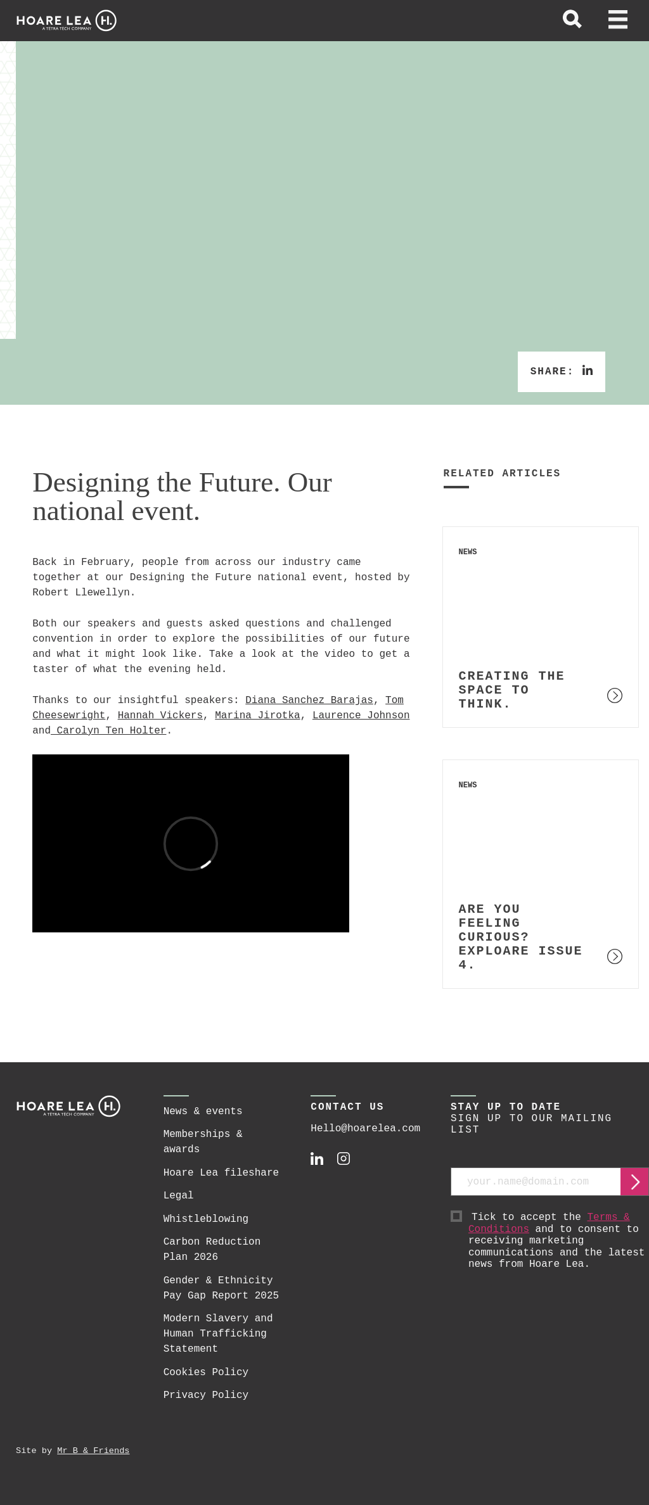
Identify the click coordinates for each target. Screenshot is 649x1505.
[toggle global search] (572, 21)
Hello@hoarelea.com (365, 1128)
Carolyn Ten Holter (108, 731)
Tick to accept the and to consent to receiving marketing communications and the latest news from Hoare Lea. (558, 1241)
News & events (203, 1111)
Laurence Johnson (361, 715)
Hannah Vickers (160, 715)
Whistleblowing (206, 1219)
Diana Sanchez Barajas (309, 700)
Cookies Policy (206, 1372)
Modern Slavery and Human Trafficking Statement (218, 1334)
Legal (179, 1196)
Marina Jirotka (257, 715)
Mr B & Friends (93, 1451)
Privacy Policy (206, 1395)
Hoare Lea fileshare (221, 1173)
